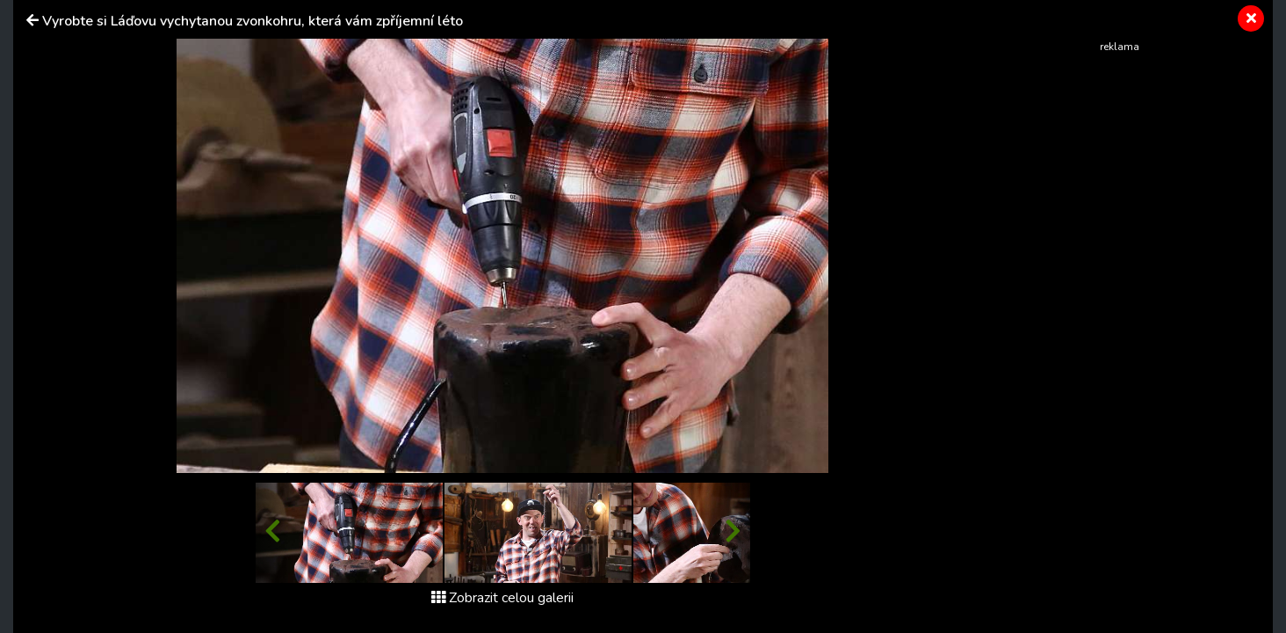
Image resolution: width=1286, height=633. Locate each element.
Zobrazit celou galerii (502, 598)
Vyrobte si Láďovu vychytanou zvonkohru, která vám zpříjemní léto (252, 21)
